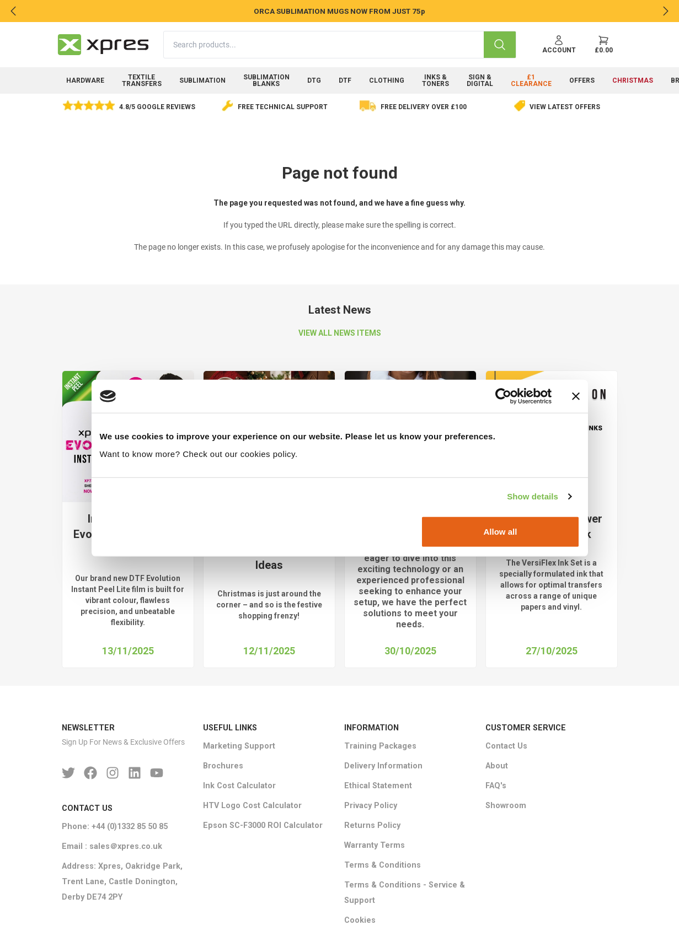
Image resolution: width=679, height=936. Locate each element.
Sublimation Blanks (266, 80)
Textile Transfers (142, 80)
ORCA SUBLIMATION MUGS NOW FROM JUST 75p (339, 11)
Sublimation (202, 80)
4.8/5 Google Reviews (157, 107)
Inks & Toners (435, 80)
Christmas (632, 80)
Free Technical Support (283, 107)
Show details (532, 496)
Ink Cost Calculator (239, 785)
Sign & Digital (480, 80)
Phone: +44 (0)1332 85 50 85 (115, 826)
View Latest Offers (565, 107)
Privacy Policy (370, 805)
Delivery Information (383, 766)
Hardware (85, 80)
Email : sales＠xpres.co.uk (112, 846)
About (496, 766)
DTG (314, 80)
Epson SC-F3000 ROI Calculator (263, 825)
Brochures (223, 766)
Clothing (386, 80)
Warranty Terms (374, 845)
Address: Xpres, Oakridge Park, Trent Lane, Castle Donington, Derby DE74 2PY (122, 882)
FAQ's (495, 785)
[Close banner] (576, 396)
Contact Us (506, 746)
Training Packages (380, 746)
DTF (345, 80)
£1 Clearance (531, 80)
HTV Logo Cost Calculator (252, 805)
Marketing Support (239, 746)
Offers (582, 80)
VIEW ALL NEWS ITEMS (339, 333)
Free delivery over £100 (424, 107)
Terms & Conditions (382, 865)
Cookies (360, 920)
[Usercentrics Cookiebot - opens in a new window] (503, 396)
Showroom (505, 805)
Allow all (500, 531)
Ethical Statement (378, 785)
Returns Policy (372, 825)
